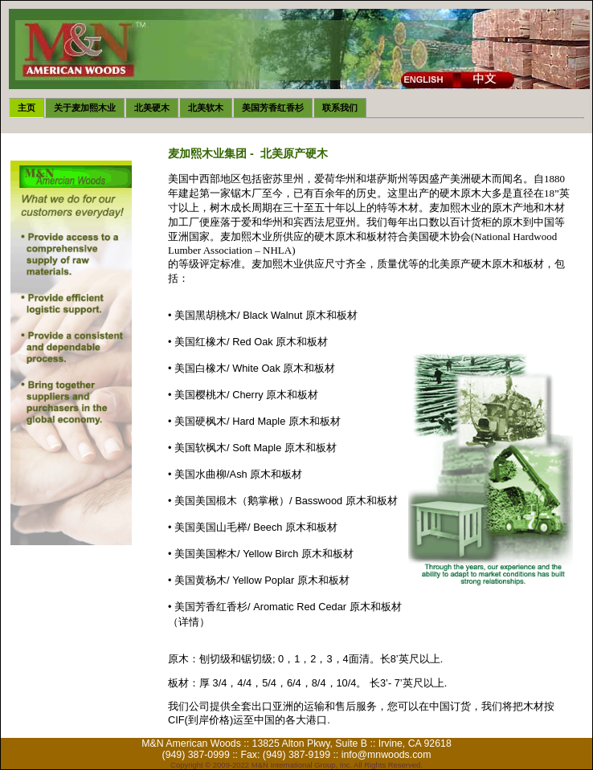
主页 (26, 107)
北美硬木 (152, 107)
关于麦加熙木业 (85, 107)
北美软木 (205, 107)
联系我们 (340, 107)
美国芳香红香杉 (273, 107)
